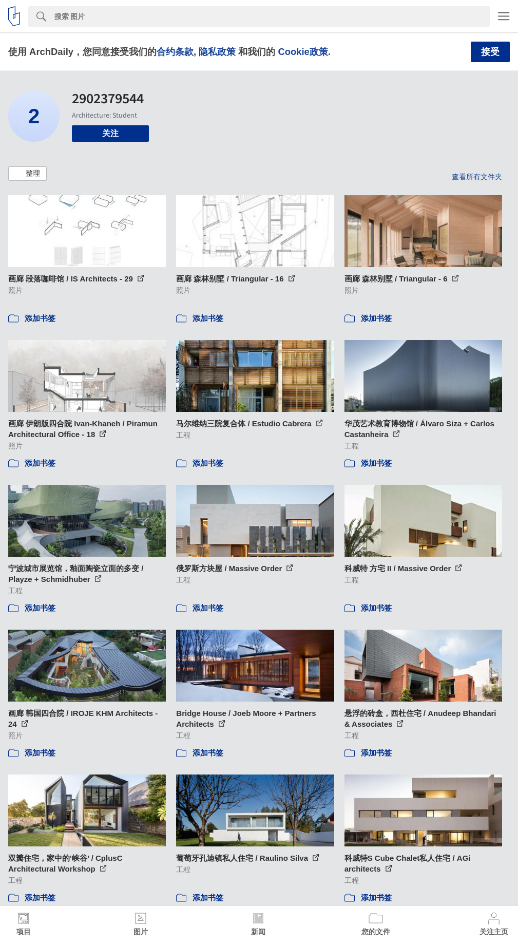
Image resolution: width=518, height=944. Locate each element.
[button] (27, 173)
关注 (110, 133)
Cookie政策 (303, 51)
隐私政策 (217, 51)
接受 (490, 52)
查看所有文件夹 (477, 176)
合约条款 (175, 51)
